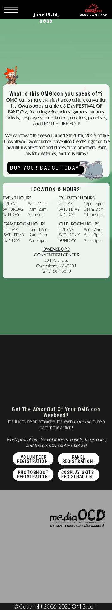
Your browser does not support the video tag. (56, 45)
